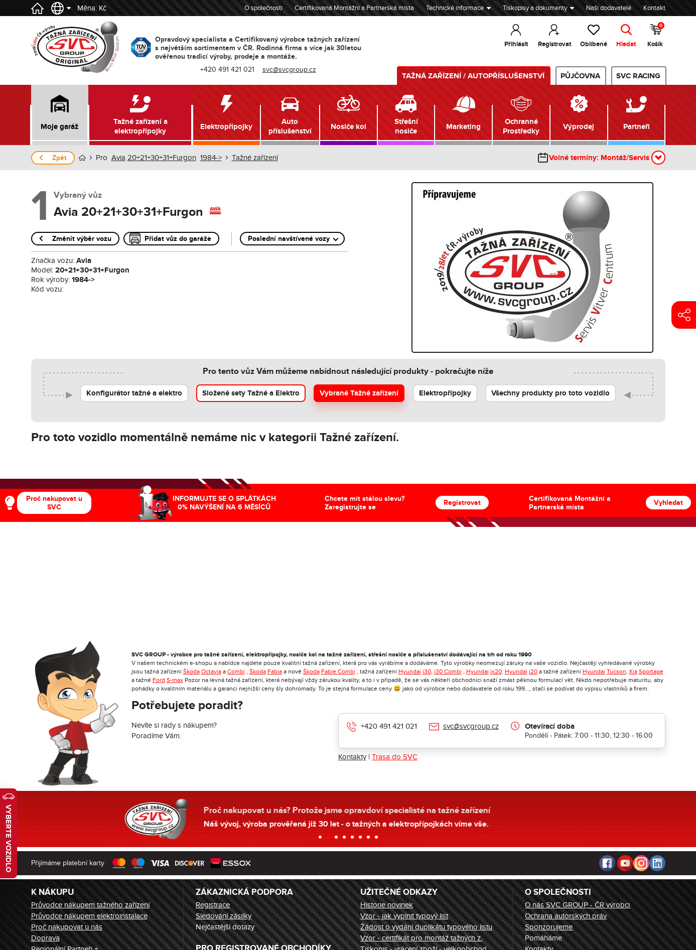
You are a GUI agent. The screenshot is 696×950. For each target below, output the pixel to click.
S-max (175, 680)
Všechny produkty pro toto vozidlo (550, 393)
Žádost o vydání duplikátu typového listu (426, 926)
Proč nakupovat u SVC (54, 502)
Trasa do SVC (394, 756)
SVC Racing (638, 76)
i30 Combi (448, 671)
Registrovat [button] (554, 44)
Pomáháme (543, 937)
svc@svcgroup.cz (471, 726)
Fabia (274, 671)
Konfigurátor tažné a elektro (134, 393)
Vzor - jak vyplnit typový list (404, 915)
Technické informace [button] (455, 8)
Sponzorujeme (549, 926)
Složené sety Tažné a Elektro (251, 393)
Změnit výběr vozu (81, 238)
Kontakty (352, 756)
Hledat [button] (626, 44)
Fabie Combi (338, 671)
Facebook (607, 863)
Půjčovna (580, 76)
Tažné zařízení (255, 157)
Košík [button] (655, 35)
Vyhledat (668, 502)
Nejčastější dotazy (225, 926)
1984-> (211, 157)
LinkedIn (657, 863)
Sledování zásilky (223, 915)
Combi (236, 671)
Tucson (616, 671)
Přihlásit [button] (516, 44)
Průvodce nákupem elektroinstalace (89, 915)
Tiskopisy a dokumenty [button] (535, 8)
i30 (427, 671)
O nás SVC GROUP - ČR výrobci (577, 904)
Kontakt (654, 8)
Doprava (45, 937)
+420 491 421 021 (389, 726)
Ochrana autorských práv (566, 915)
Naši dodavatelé (608, 8)
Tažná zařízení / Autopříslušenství (473, 76)
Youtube (625, 863)
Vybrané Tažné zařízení (359, 393)
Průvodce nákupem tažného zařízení (90, 904)
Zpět (59, 158)
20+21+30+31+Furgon (161, 157)
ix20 (496, 671)
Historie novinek (386, 904)
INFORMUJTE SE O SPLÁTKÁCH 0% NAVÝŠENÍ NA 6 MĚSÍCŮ (224, 502)
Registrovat (462, 502)
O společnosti (263, 8)
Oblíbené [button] (593, 44)
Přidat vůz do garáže (178, 238)
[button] (60, 115)
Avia (118, 157)
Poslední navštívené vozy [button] (289, 238)
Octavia (211, 671)
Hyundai (409, 671)
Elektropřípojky (445, 393)
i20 (533, 671)
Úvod (82, 158)
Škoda (191, 671)
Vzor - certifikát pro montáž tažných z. (421, 937)
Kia (633, 671)
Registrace (213, 904)
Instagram (641, 863)
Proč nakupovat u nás (66, 926)
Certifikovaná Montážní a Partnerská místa (354, 8)
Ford (159, 680)
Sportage (651, 671)
